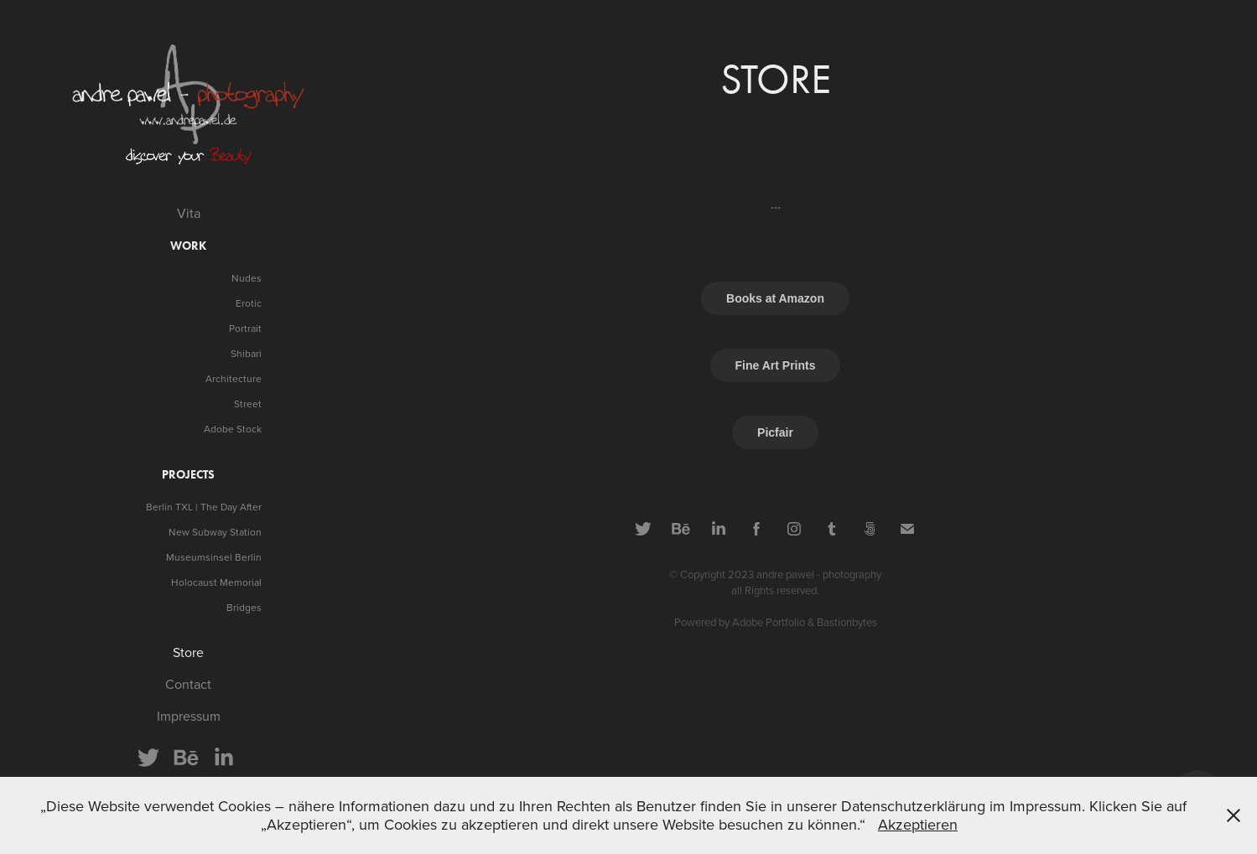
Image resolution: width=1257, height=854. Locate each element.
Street (248, 403)
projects (188, 475)
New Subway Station (215, 532)
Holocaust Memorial (216, 582)
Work (188, 246)
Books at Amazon (775, 298)
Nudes (246, 278)
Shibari (246, 353)
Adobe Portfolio (768, 621)
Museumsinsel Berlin (214, 557)
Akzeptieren (918, 824)
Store (188, 652)
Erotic (249, 303)
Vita (188, 213)
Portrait (245, 328)
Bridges (244, 607)
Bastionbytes (847, 621)
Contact (188, 684)
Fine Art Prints (775, 365)
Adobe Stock (233, 429)
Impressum (189, 715)
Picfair (775, 432)
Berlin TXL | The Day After (204, 506)
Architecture (233, 378)
